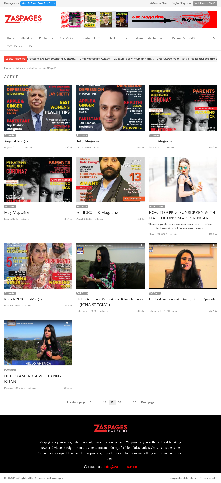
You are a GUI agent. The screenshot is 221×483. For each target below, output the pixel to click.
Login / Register (181, 3)
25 (135, 403)
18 (120, 403)
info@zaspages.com (120, 466)
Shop (31, 46)
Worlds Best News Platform (38, 3)
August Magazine (18, 141)
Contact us (46, 38)
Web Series (82, 293)
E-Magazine (67, 38)
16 (105, 403)
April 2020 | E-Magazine (97, 212)
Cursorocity (210, 478)
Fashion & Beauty (183, 38)
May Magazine (16, 212)
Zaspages (57, 478)
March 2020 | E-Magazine (25, 299)
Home (11, 38)
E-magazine (10, 135)
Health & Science (157, 206)
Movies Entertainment (150, 38)
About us (27, 38)
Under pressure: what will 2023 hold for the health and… (121, 59)
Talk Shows (14, 46)
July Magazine (88, 141)
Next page (147, 402)
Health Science (119, 38)
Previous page (76, 402)
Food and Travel (91, 38)
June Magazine (161, 141)
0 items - (206, 4)
